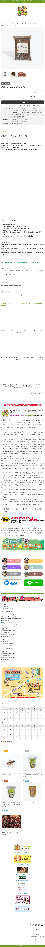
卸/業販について (40, 934)
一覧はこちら (37, 393)
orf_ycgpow (20, 295)
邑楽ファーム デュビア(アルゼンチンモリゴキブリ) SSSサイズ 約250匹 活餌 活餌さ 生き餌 (32, 774)
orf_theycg (14, 295)
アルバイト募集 (40, 932)
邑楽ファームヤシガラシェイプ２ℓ (10, 357)
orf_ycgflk (3, 295)
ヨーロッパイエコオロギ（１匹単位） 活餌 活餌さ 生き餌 (11, 773)
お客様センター (40, 929)
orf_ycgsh (9, 295)
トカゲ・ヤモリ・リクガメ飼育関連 (14, 23)
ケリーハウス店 (27, 23)
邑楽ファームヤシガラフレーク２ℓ (10, 331)
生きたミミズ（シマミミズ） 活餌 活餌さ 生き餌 (11, 833)
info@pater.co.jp (5, 622)
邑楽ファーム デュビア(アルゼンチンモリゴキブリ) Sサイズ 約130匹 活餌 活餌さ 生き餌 (11, 804)
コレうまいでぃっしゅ (33, 803)
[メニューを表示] (3, 5)
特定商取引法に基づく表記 (37, 937)
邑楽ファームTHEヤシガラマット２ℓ (33, 357)
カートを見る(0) (32, 105)
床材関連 (34, 23)
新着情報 (3, 23)
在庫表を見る (23, 105)
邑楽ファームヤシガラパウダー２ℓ (32, 331)
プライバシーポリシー (38, 939)
